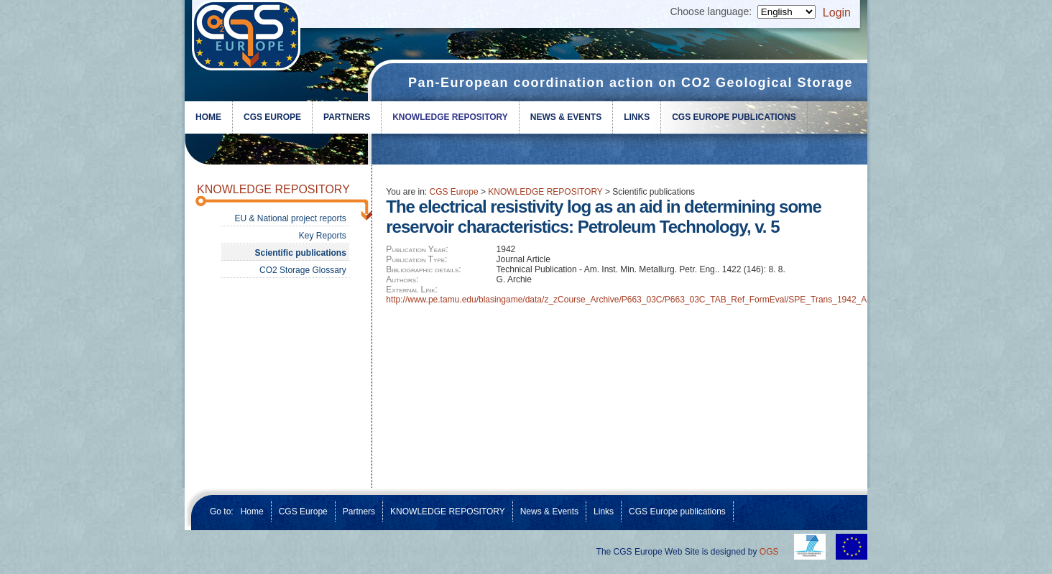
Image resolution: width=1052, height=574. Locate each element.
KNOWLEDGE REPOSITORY (450, 117)
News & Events (565, 117)
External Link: (412, 289)
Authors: (402, 279)
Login (837, 12)
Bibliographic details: (423, 269)
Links (637, 117)
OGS (769, 552)
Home (208, 117)
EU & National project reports (290, 218)
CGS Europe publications (733, 117)
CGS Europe (272, 117)
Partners (346, 117)
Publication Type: (416, 259)
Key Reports (322, 236)
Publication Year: (417, 249)
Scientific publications (300, 253)
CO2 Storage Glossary (302, 270)
